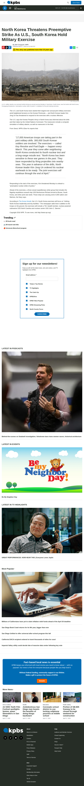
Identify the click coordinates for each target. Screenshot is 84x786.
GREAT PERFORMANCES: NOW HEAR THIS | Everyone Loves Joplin (27, 557)
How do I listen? (58, 745)
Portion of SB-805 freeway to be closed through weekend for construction (71, 711)
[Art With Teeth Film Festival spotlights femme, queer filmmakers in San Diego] (12, 697)
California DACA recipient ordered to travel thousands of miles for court (29, 639)
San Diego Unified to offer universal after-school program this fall (26, 633)
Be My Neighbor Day (9, 497)
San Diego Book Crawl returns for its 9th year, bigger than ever (25, 627)
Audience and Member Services (63, 732)
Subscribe (42, 314)
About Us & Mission (32, 732)
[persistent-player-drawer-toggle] (81, 8)
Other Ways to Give (32, 775)
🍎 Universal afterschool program (15, 228)
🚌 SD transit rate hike (11, 225)
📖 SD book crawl (9, 221)
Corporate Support (32, 766)
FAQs (56, 741)
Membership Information (33, 772)
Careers (29, 738)
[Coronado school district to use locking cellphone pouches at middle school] (52, 697)
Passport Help (58, 748)
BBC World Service (20, 9)
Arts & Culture (7, 704)
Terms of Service (31, 757)
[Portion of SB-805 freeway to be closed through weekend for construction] (72, 697)
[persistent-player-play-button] (5, 9)
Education (46, 704)
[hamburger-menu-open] (4, 2)
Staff (28, 754)
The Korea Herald (25, 201)
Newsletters (30, 735)
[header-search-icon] (68, 2)
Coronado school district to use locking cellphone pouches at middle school (51, 711)
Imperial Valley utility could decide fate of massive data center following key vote (32, 645)
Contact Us (57, 738)
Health (25, 704)
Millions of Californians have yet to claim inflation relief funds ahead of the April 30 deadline (36, 621)
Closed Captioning (59, 735)
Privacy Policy (30, 751)
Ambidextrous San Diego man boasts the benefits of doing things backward (31, 711)
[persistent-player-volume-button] (10, 9)
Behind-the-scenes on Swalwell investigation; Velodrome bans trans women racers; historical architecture (41, 436)
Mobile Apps (30, 745)
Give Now (76, 3)
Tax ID (28, 778)
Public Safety (67, 704)
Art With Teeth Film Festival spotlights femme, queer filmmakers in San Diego (11, 711)
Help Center (57, 751)
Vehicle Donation (31, 781)
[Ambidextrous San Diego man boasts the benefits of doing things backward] (32, 697)
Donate (42, 681)
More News (8, 689)
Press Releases (31, 748)
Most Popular (8, 569)
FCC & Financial (31, 741)
